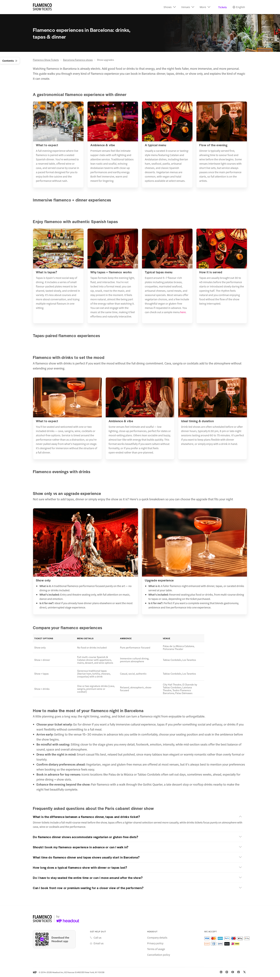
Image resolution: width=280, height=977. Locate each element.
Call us (97, 937)
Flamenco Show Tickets (46, 59)
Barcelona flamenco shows (78, 59)
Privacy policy (155, 943)
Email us (99, 943)
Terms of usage (156, 949)
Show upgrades (105, 59)
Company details (157, 937)
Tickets (222, 7)
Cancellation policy (158, 954)
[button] (170, 7)
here (183, 312)
